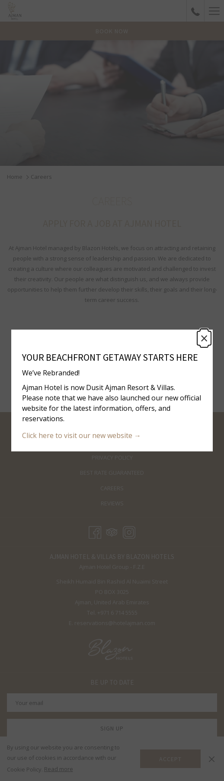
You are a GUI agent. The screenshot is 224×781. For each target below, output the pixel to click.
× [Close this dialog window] (204, 338)
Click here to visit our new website (78, 435)
